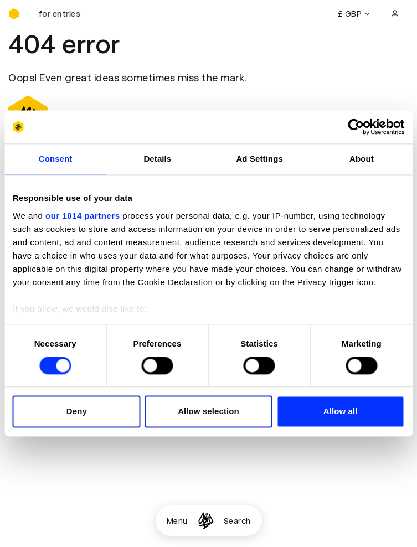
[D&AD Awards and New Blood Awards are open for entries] (63, 13)
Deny (76, 411)
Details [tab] (157, 158)
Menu (177, 521)
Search (237, 521)
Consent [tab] (56, 158)
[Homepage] (205, 520)
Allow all (340, 411)
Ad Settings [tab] (259, 158)
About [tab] (361, 158)
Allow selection (208, 411)
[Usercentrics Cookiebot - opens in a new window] (355, 126)
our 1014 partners (82, 215)
